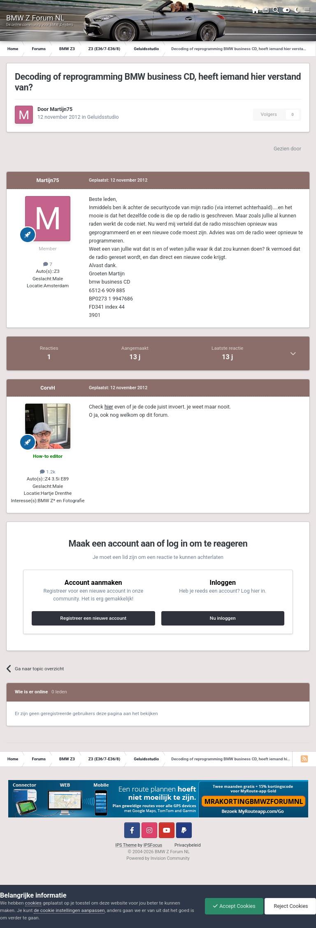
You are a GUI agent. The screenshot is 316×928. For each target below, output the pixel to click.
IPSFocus (153, 845)
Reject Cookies (289, 906)
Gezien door (287, 148)
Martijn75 (61, 109)
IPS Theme (126, 845)
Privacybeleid (187, 845)
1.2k (47, 472)
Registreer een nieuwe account (93, 618)
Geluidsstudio (103, 117)
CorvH (47, 388)
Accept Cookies (232, 906)
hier (109, 407)
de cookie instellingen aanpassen (69, 910)
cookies (33, 903)
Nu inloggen (223, 618)
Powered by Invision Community (158, 858)
